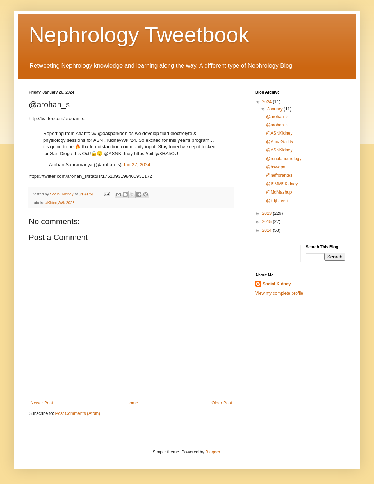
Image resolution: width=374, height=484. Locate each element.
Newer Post (42, 403)
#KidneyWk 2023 (60, 202)
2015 (267, 221)
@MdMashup (279, 192)
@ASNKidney (279, 133)
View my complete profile (279, 293)
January (275, 109)
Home (132, 403)
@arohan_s (277, 116)
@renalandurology (283, 158)
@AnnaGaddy (279, 141)
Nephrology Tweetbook (139, 35)
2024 (267, 101)
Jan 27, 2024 (136, 164)
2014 (267, 230)
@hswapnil (276, 166)
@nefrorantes (279, 175)
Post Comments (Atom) (77, 413)
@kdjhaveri (277, 200)
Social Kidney (277, 283)
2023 (267, 213)
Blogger (212, 451)
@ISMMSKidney (282, 183)
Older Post (221, 403)
